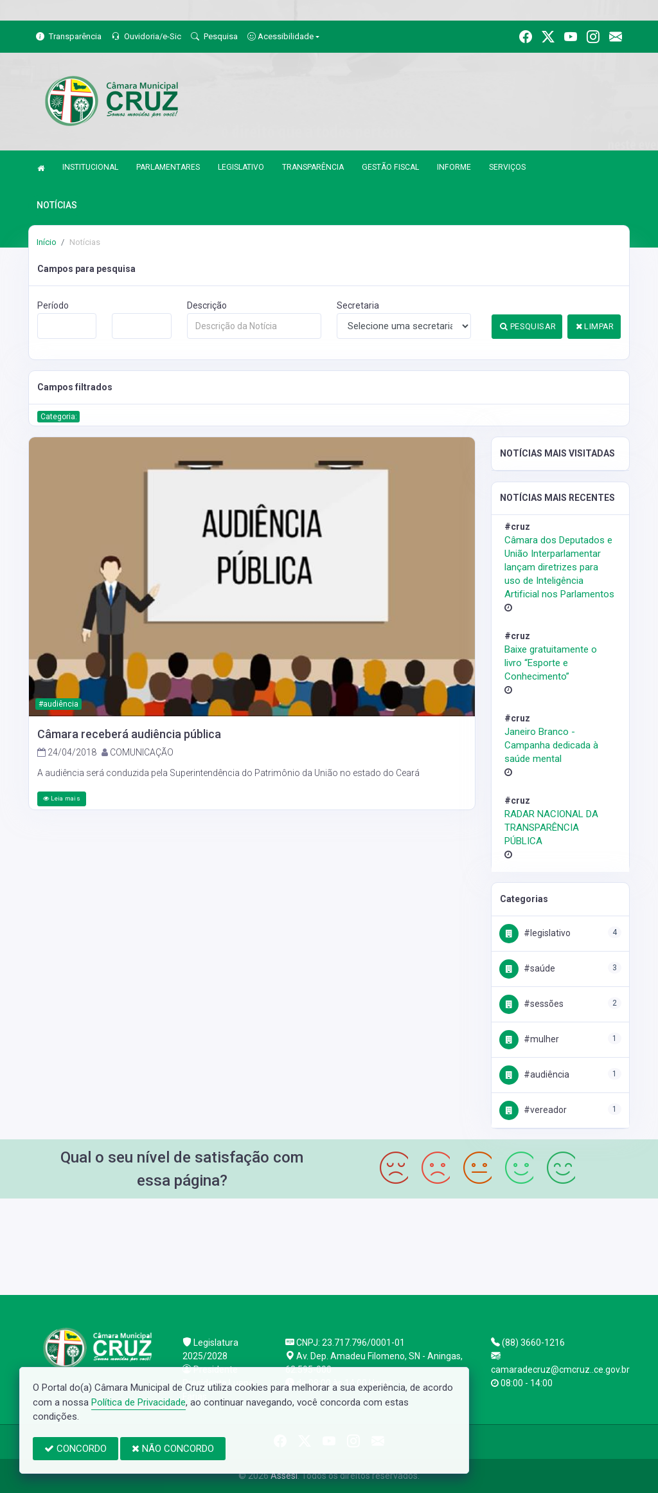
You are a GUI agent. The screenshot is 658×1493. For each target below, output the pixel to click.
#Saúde (527, 968)
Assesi (284, 1475)
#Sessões (531, 1004)
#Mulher (529, 1039)
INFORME (454, 167)
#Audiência (534, 1074)
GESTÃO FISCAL (390, 167)
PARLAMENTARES (168, 167)
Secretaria (358, 305)
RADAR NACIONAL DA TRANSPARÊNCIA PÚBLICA (551, 827)
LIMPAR (595, 326)
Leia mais (61, 798)
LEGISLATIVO (241, 167)
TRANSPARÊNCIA (313, 167)
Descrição (207, 305)
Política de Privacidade (138, 1402)
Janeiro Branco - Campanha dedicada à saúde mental (551, 745)
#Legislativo (535, 933)
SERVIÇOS (507, 167)
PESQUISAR (528, 326)
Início (47, 242)
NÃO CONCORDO (173, 1448)
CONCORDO (75, 1448)
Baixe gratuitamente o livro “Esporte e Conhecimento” (550, 663)
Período (53, 305)
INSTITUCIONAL (90, 167)
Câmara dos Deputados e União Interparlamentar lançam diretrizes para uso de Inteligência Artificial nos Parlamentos (559, 567)
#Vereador (533, 1110)
